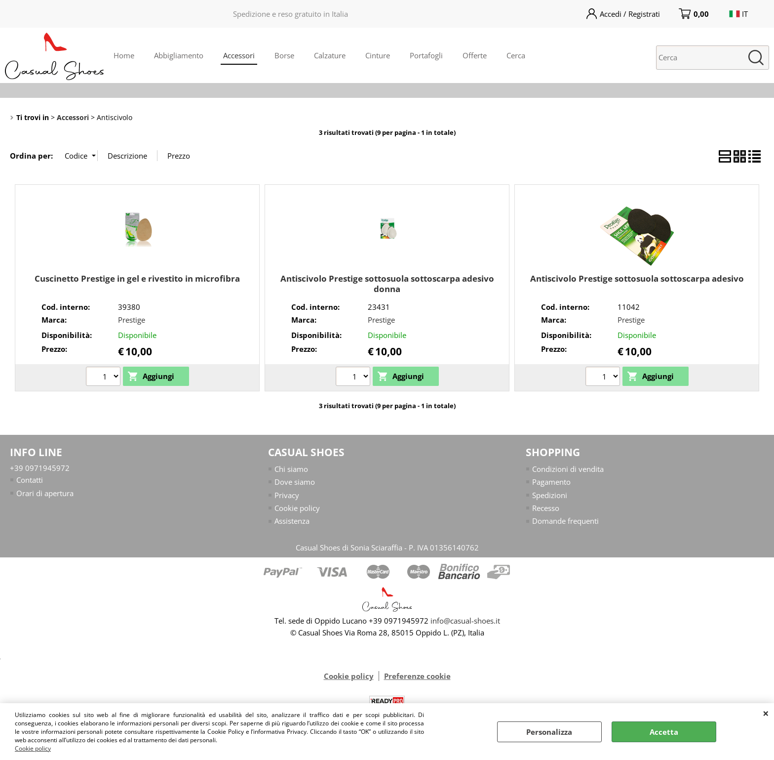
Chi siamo (291, 469)
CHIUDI (766, 713)
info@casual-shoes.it (465, 621)
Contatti (29, 480)
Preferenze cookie (417, 676)
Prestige (131, 320)
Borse (284, 55)
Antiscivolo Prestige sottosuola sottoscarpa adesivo (637, 278)
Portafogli (426, 55)
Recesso (545, 508)
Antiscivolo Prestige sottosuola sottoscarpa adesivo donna (387, 284)
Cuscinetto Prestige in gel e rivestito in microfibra (137, 278)
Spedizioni (549, 495)
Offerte (475, 55)
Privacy (286, 495)
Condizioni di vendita (568, 469)
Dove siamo (294, 482)
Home (124, 55)
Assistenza (292, 521)
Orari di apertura (45, 493)
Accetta (664, 732)
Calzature (330, 55)
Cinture (377, 55)
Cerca (515, 55)
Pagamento (551, 482)
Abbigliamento (178, 55)
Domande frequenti (565, 521)
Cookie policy (33, 748)
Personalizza (549, 732)
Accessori (239, 55)
